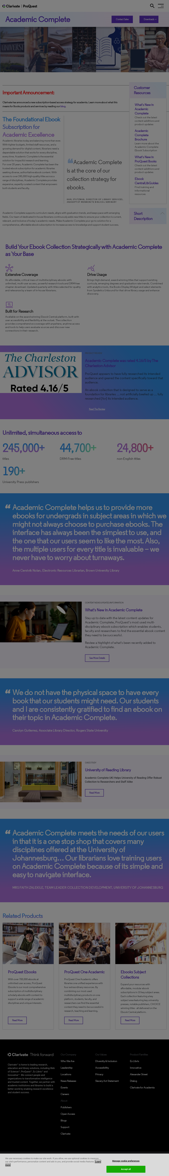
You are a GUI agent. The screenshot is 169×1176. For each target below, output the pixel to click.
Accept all (126, 1169)
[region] (84, 1165)
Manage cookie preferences (125, 1161)
